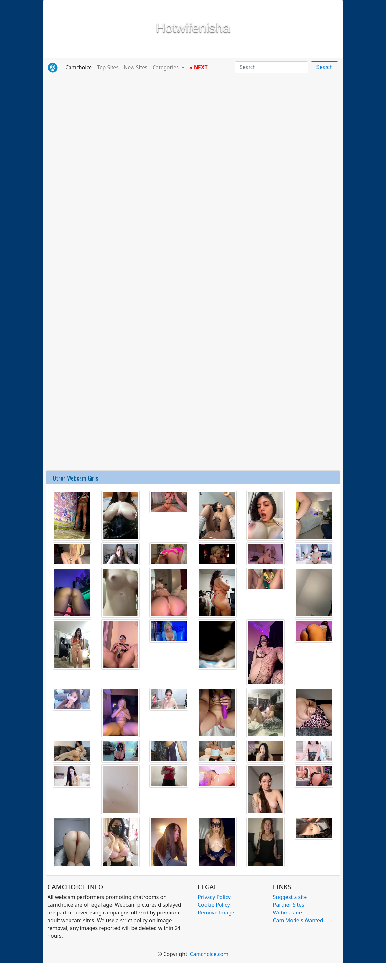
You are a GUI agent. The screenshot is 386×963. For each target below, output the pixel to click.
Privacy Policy (214, 897)
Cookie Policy (214, 904)
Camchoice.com (209, 953)
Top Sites (108, 67)
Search (324, 67)
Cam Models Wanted (298, 920)
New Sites (135, 67)
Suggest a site (290, 897)
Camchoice (79, 67)
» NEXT (198, 67)
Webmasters (288, 912)
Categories (166, 67)
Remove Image (216, 912)
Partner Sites (288, 904)
